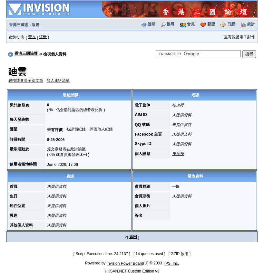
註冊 (43, 36)
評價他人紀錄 (101, 129)
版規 (35, 25)
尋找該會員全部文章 (25, 80)
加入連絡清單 (58, 80)
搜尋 (170, 24)
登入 (32, 36)
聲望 (211, 24)
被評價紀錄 (76, 129)
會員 (191, 24)
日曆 (231, 24)
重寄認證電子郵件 (239, 37)
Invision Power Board (125, 263)
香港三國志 (18, 25)
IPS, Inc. (171, 263)
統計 (251, 24)
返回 (133, 236)
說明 (151, 24)
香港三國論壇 (26, 53)
